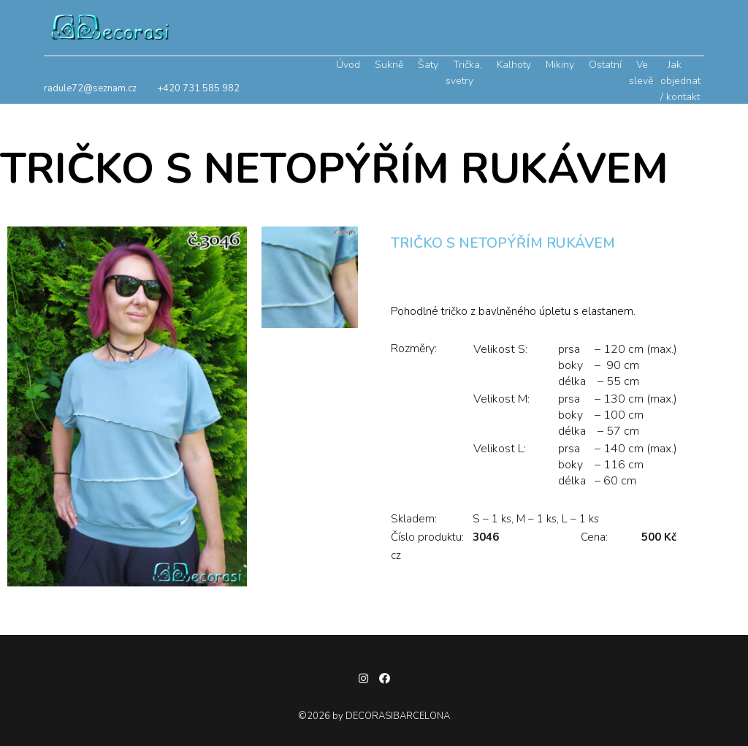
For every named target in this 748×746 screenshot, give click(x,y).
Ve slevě (641, 73)
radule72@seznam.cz (90, 88)
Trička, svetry (464, 73)
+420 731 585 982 (198, 88)
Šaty (428, 65)
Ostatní (605, 65)
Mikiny (560, 65)
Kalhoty (514, 65)
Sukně (389, 65)
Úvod (348, 65)
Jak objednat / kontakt (680, 81)
